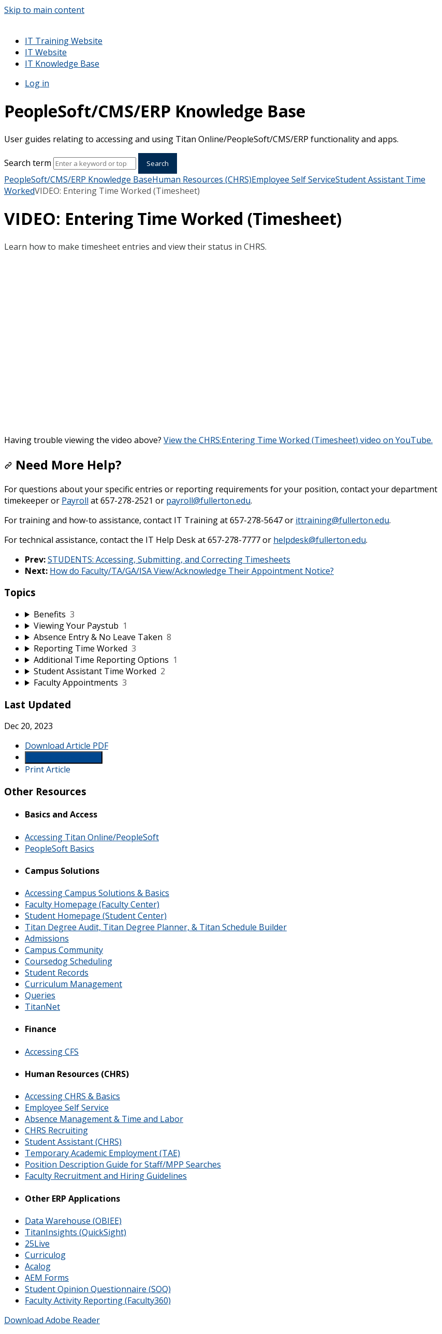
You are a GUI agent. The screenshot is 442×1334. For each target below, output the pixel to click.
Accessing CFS (52, 1051)
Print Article (47, 769)
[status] (221, 246)
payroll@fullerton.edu (208, 500)
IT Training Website (63, 41)
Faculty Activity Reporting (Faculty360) (98, 1300)
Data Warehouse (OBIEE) (73, 1220)
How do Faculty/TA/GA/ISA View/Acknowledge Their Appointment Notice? (192, 571)
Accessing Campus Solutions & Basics (97, 893)
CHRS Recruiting (56, 1130)
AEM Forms (47, 1277)
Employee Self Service (293, 179)
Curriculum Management (73, 984)
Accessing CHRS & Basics (72, 1096)
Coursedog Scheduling (68, 961)
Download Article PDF (66, 745)
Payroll (75, 500)
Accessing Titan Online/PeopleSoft (92, 837)
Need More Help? (63, 464)
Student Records (57, 972)
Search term (27, 163)
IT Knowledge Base (62, 63)
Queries (40, 995)
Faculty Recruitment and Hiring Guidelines (106, 1175)
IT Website (46, 52)
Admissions (47, 938)
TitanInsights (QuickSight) (75, 1232)
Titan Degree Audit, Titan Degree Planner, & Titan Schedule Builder (156, 927)
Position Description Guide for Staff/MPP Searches (123, 1164)
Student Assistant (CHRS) (73, 1141)
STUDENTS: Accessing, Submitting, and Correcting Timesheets (169, 559)
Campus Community (64, 950)
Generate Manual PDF (63, 757)
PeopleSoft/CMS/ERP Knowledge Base (78, 179)
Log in (37, 83)
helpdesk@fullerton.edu (319, 539)
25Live (37, 1243)
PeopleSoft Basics (59, 848)
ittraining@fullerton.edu (342, 520)
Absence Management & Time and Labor (104, 1119)
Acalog (38, 1266)
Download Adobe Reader (52, 1320)
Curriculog (45, 1255)
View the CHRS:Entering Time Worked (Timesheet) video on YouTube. (298, 440)
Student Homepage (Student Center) (96, 915)
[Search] (94, 163)
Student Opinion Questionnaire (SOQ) (98, 1289)
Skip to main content (44, 10)
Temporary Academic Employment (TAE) (102, 1153)
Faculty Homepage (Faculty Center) (92, 904)
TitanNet (42, 1006)
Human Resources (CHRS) (202, 179)
